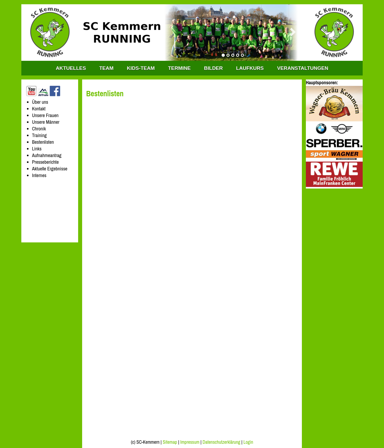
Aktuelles (71, 68)
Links (37, 148)
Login (248, 442)
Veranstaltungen (302, 68)
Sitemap (170, 442)
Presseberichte (45, 162)
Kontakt (39, 108)
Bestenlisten (43, 142)
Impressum (189, 442)
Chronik (39, 128)
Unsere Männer (45, 122)
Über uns (40, 102)
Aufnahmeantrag (46, 155)
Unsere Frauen (45, 115)
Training (39, 135)
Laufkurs (250, 68)
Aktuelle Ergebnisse (49, 168)
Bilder (213, 68)
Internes (39, 175)
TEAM (106, 68)
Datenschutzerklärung (222, 442)
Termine (179, 68)
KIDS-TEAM (141, 68)
